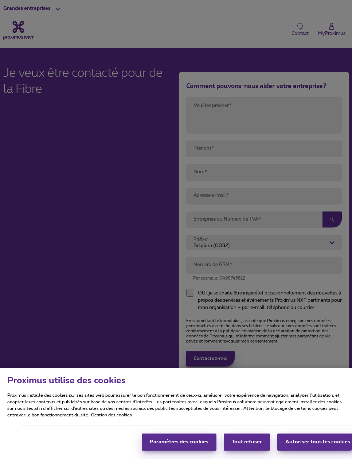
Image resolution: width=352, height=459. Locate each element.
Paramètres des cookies (179, 444)
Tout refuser (247, 444)
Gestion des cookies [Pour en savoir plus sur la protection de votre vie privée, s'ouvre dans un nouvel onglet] (111, 417)
